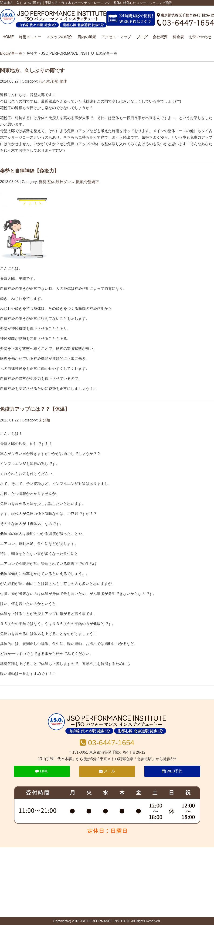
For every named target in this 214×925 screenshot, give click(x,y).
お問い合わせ (200, 37)
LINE (41, 771)
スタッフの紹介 (59, 37)
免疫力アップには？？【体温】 (35, 409)
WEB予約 (172, 771)
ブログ (142, 37)
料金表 (178, 37)
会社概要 (160, 37)
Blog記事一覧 (11, 53)
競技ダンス (65, 182)
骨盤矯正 (91, 182)
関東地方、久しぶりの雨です (32, 70)
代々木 (44, 81)
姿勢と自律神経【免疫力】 (29, 171)
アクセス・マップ (116, 37)
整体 (63, 81)
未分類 (44, 420)
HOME (8, 37)
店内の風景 (87, 37)
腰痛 (79, 182)
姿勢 (54, 81)
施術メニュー (30, 37)
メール (107, 771)
